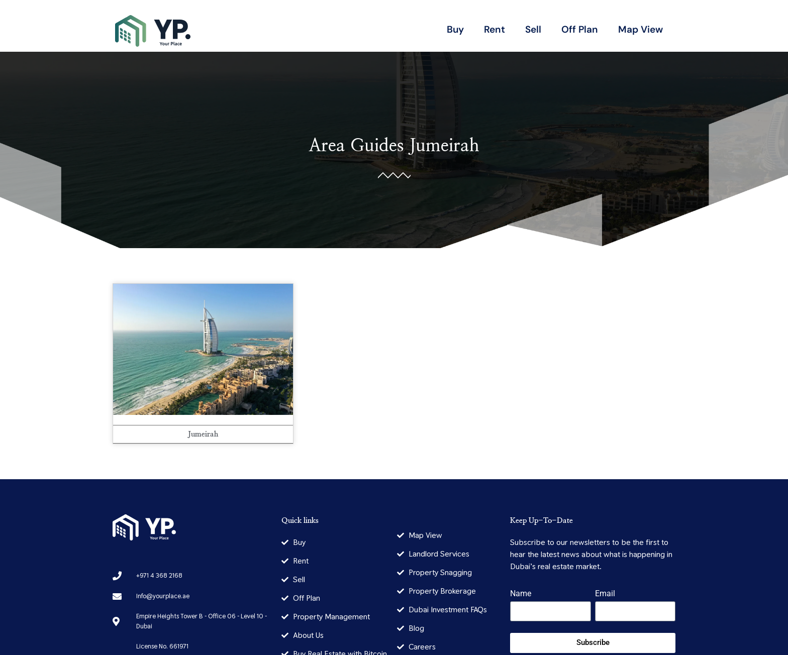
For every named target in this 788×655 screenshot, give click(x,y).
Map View (640, 29)
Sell (533, 29)
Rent (494, 29)
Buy (455, 29)
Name (520, 594)
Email (605, 594)
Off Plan (579, 29)
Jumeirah (444, 146)
